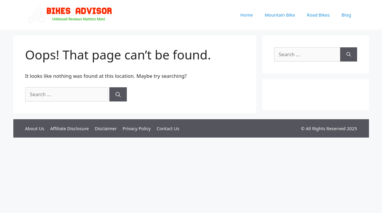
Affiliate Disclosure (69, 128)
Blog (346, 15)
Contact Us (168, 128)
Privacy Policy (137, 128)
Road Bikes (318, 15)
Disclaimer (106, 128)
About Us (34, 128)
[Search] (118, 94)
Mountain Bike (280, 15)
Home (246, 15)
